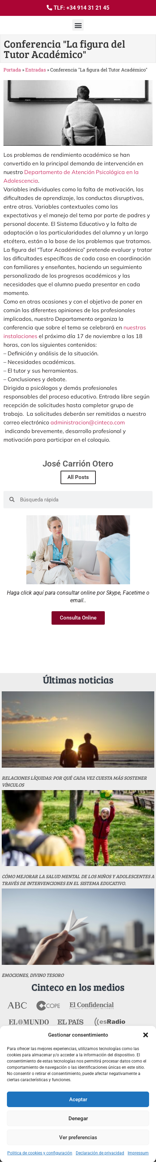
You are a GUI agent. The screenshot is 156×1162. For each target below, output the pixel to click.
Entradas (35, 70)
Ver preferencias (78, 1137)
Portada (12, 70)
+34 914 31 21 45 (87, 7)
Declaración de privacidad (100, 1153)
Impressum (138, 1153)
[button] (145, 1034)
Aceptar (78, 1099)
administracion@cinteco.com (88, 422)
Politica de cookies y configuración (39, 1153)
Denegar (78, 1118)
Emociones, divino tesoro (33, 975)
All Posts (78, 477)
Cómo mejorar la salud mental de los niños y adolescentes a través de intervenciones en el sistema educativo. (78, 879)
